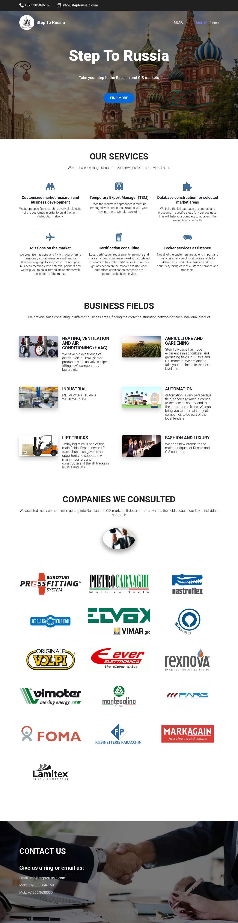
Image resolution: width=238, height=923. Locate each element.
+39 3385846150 (41, 885)
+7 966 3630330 (40, 892)
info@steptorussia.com (47, 878)
